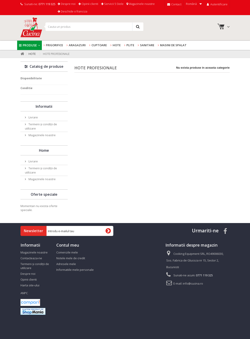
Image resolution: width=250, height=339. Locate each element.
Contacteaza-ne (31, 258)
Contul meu (67, 245)
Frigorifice (54, 45)
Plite (130, 45)
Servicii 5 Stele (112, 4)
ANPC (24, 293)
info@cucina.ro (193, 283)
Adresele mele (66, 264)
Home (44, 150)
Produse (30, 45)
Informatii (44, 106)
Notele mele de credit (70, 258)
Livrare (33, 117)
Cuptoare (99, 45)
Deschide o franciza (72, 11)
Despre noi (66, 4)
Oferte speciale (44, 194)
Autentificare (217, 4)
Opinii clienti (88, 4)
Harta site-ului (29, 285)
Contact (174, 4)
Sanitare (147, 45)
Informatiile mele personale (75, 270)
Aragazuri (77, 45)
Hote (117, 45)
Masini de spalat (173, 45)
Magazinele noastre (140, 4)
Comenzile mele (67, 252)
